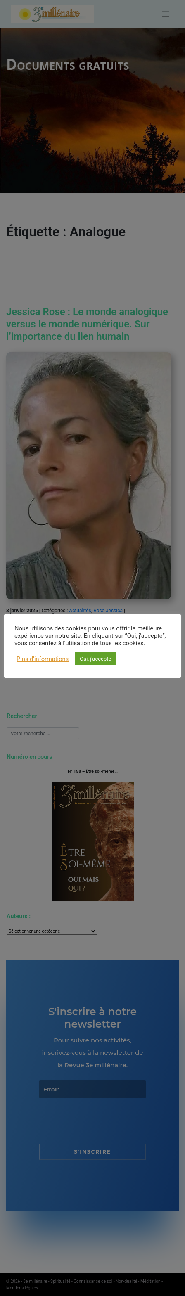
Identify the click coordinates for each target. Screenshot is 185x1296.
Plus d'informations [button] (43, 659)
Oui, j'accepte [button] (95, 659)
